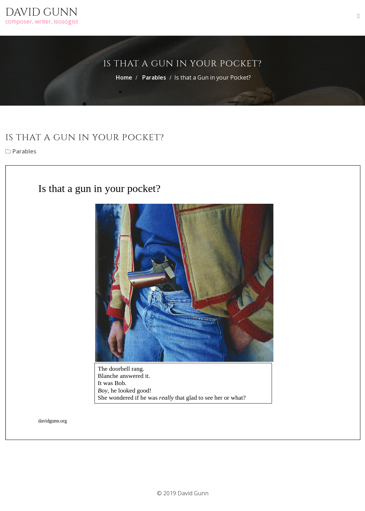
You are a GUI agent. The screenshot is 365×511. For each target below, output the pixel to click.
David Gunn (41, 12)
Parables (154, 77)
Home (124, 77)
